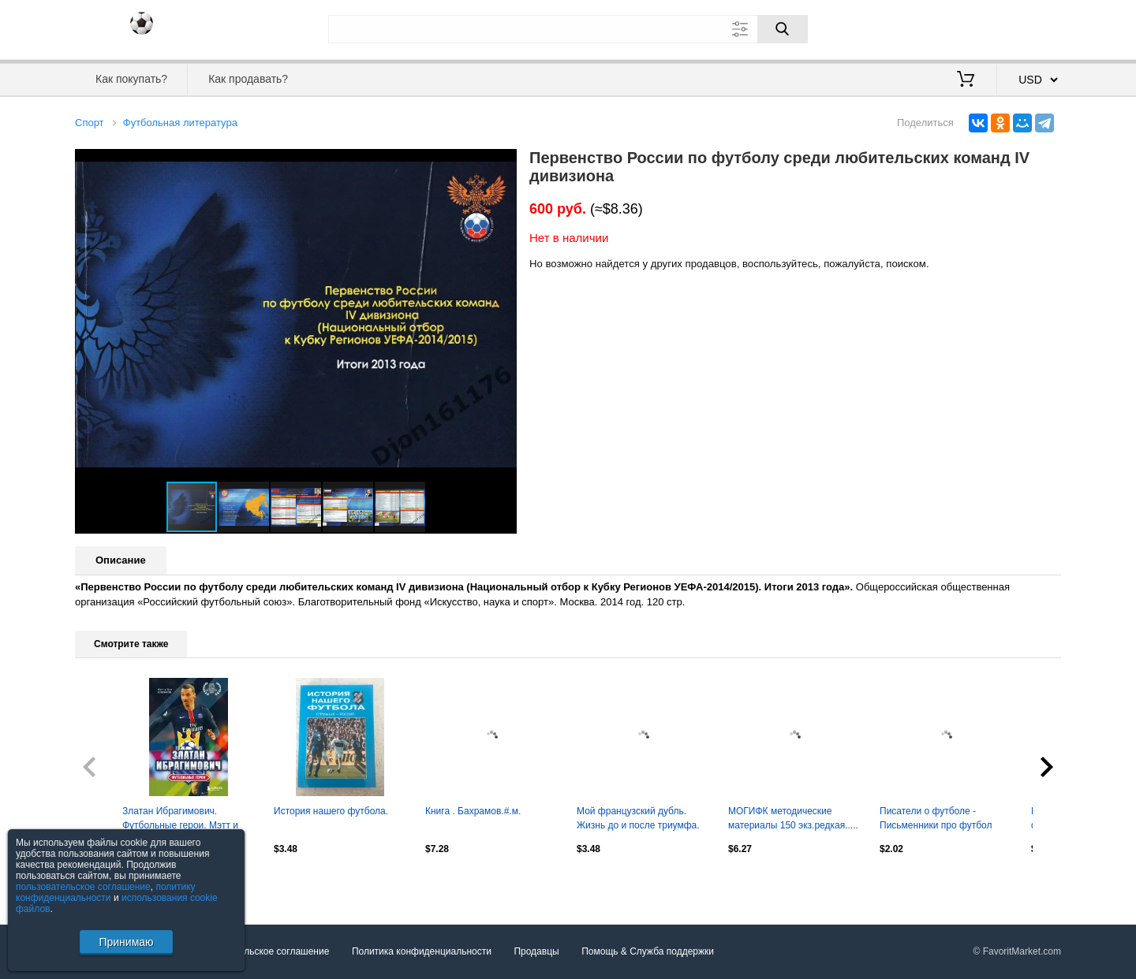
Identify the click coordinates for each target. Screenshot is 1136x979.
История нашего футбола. (331, 811)
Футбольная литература (180, 122)
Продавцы (536, 951)
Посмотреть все (109, 882)
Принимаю (126, 942)
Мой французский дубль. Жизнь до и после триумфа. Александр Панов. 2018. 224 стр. (639, 820)
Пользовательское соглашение (261, 951)
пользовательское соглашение (83, 886)
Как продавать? (248, 79)
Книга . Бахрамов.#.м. (473, 811)
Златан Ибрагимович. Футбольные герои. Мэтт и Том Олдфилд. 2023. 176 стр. (186, 820)
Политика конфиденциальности (421, 951)
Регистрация (1028, 27)
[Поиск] (782, 29)
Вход (968, 27)
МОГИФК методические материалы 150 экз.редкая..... (793, 818)
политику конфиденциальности (106, 892)
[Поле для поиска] (568, 29)
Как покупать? (131, 79)
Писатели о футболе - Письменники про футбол (936, 818)
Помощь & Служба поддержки (647, 951)
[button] (502, 163)
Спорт (89, 122)
